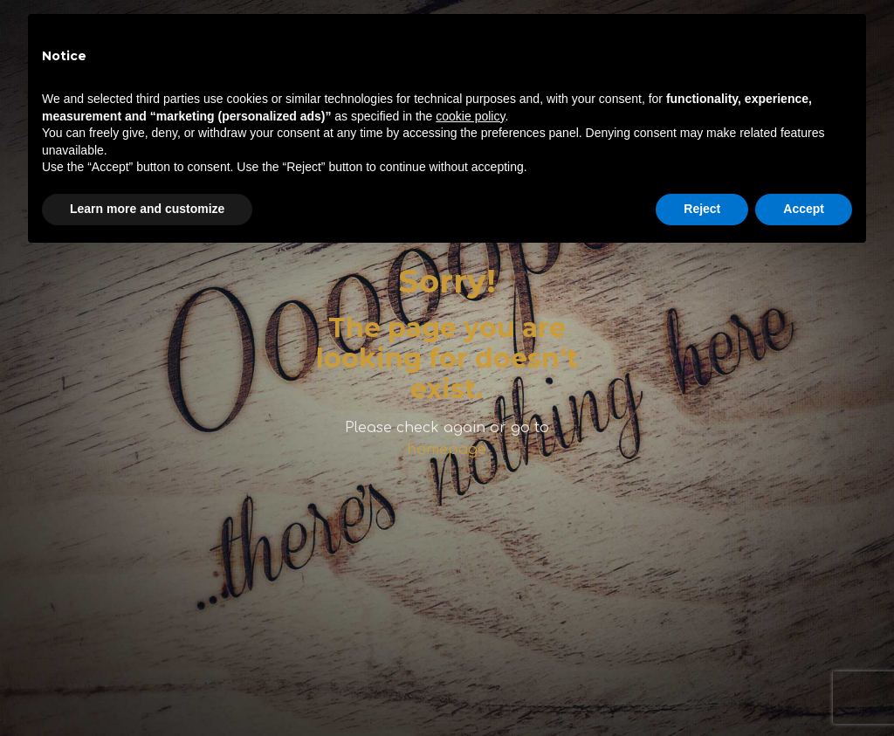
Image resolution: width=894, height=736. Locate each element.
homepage (446, 449)
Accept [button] (803, 209)
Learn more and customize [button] (147, 209)
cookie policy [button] (470, 116)
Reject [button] (702, 209)
